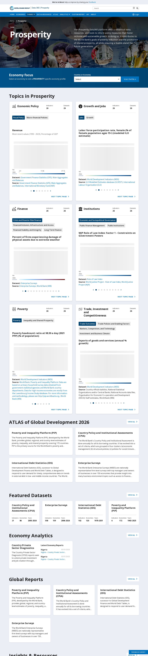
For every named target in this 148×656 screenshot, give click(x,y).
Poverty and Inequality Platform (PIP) (123, 508)
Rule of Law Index (94, 279)
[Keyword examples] (116, 8)
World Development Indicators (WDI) (103, 179)
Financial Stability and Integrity (27, 230)
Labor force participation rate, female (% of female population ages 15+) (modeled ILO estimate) (105, 133)
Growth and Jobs (95, 106)
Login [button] (135, 14)
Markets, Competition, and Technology (97, 328)
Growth (89, 117)
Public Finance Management (92, 225)
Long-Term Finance (53, 230)
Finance (22, 209)
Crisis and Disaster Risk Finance (27, 220)
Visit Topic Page (60, 196)
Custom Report (78, 14)
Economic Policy (28, 106)
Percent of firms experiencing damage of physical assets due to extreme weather (36, 238)
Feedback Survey (138, 652)
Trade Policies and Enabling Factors (114, 323)
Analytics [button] (64, 14)
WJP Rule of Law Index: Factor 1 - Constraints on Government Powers (107, 234)
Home (12, 14)
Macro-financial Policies (37, 117)
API (87, 14)
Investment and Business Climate (95, 333)
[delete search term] (134, 8)
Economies (20, 14)
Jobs (81, 117)
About (93, 14)
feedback (92, 2)
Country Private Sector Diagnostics (23, 547)
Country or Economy (82, 75)
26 (47, 108)
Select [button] (78, 79)
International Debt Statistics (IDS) (89, 506)
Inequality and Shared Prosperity (38, 320)
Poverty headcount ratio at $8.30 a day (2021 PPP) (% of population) (38, 334)
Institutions (92, 209)
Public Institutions (116, 225)
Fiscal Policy (18, 117)
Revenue (17, 130)
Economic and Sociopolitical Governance (98, 220)
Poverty (22, 309)
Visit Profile (129, 79)
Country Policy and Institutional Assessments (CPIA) (23, 508)
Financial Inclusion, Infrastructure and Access (33, 225)
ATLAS (55, 14)
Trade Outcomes (87, 323)
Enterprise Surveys (29, 283)
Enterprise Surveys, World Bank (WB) (35, 286)
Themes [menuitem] (30, 14)
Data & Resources (44, 14)
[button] (31, 191)
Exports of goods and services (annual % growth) (103, 342)
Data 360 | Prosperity (40, 8)
